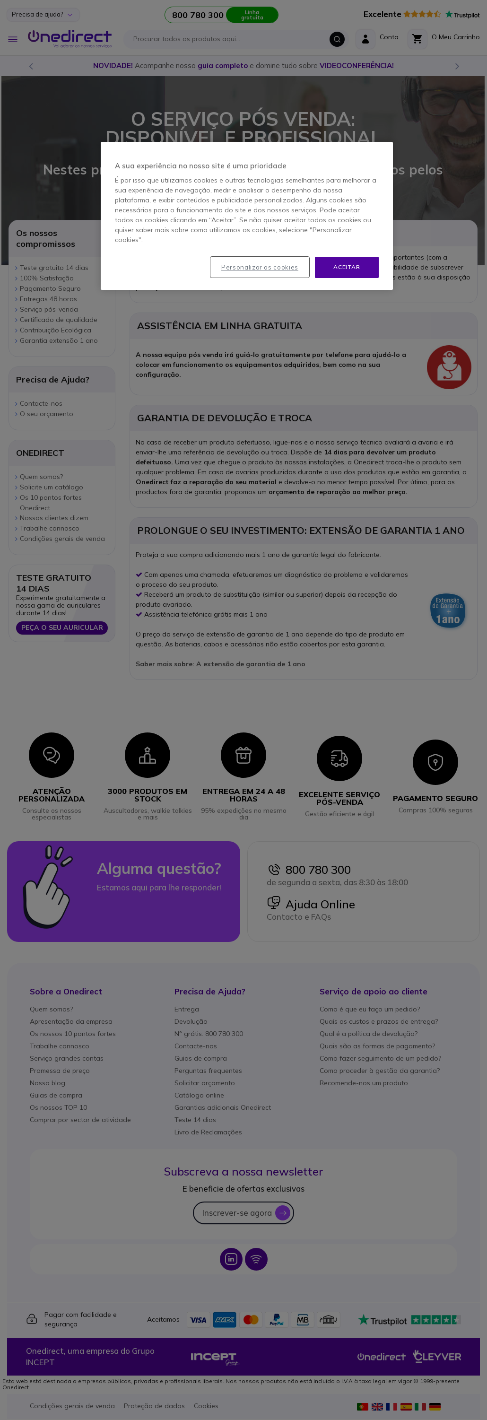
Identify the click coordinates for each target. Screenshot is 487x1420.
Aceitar (346, 266)
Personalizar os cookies (259, 267)
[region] (247, 216)
